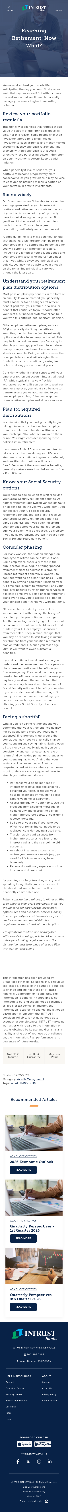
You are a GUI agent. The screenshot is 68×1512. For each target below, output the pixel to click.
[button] (58, 8)
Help (8, 1419)
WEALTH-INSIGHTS (23, 1083)
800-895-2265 (34, 1354)
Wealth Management (30, 1079)
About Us (47, 1388)
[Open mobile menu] (59, 8)
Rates (9, 1413)
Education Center (15, 1388)
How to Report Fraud (17, 1400)
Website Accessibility (34, 1491)
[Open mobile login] (9, 8)
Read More (23, 1170)
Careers (46, 1382)
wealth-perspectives (23, 1156)
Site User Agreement (34, 1486)
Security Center (14, 1394)
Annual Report (49, 1400)
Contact (10, 1382)
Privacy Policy (49, 1394)
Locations (11, 1406)
